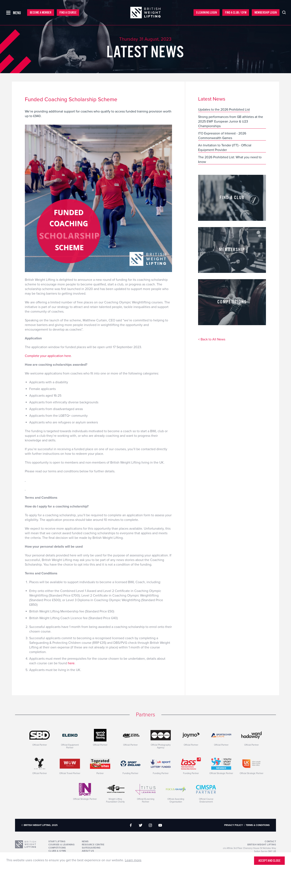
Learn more (133, 860)
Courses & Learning (61, 844)
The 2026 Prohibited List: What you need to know (230, 159)
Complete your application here (48, 356)
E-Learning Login (206, 13)
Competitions (57, 847)
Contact (270, 841)
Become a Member (40, 13)
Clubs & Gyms (57, 851)
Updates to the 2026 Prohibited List (224, 109)
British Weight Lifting (261, 844)
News (85, 841)
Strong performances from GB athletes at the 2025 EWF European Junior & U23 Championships (230, 121)
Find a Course (67, 13)
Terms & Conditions (258, 825)
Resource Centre (93, 844)
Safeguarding (91, 847)
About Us (88, 851)
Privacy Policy (233, 825)
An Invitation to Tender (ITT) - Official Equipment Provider (224, 147)
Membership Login (265, 13)
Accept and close (269, 861)
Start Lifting (56, 841)
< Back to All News (211, 339)
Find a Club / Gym (235, 13)
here (71, 663)
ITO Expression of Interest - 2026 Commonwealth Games (222, 135)
